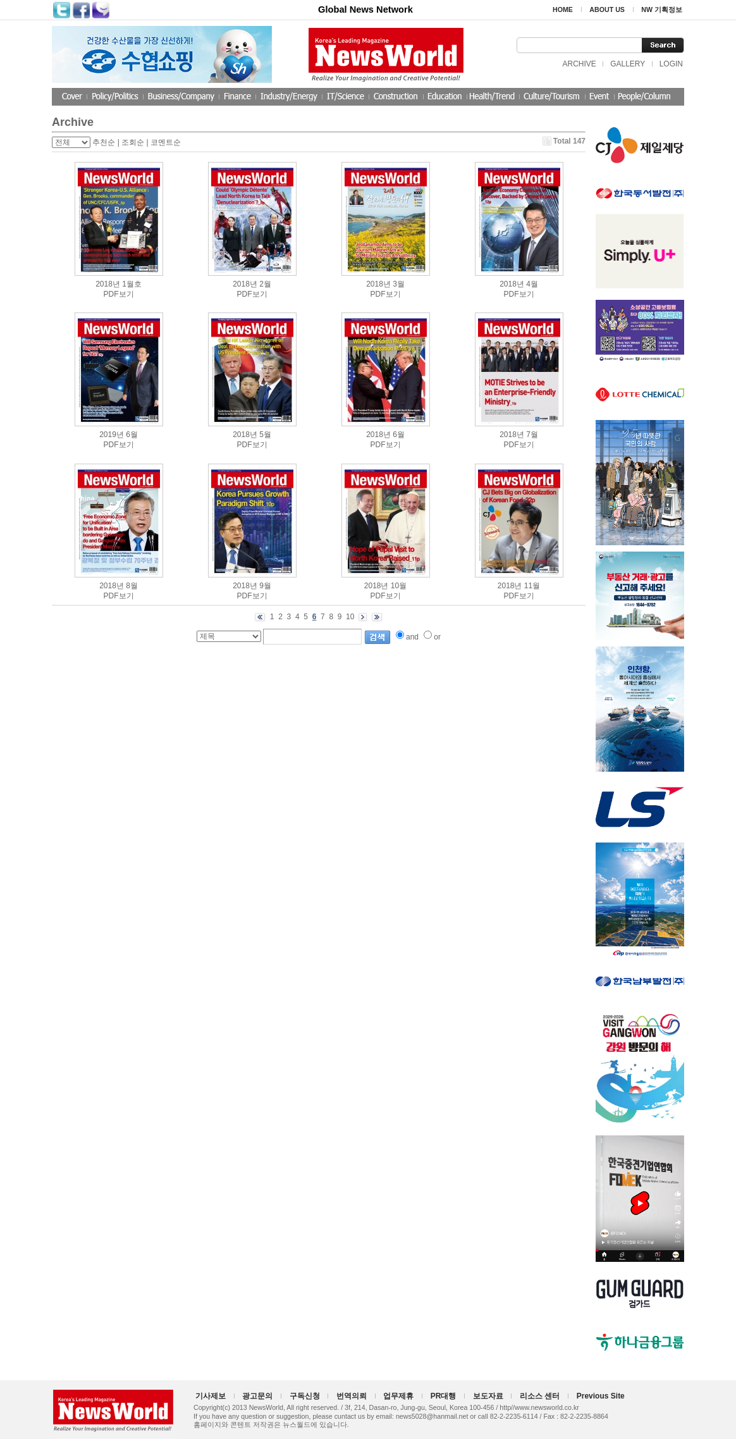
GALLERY (627, 63)
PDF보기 (119, 294)
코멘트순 (165, 142)
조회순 (132, 142)
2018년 (107, 284)
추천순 (103, 142)
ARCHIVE (579, 63)
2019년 (111, 434)
